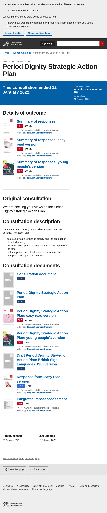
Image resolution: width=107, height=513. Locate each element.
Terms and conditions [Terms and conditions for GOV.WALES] (88, 486)
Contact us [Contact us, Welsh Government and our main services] (8, 486)
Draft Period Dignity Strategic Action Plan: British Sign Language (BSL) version (8, 361)
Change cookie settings (39, 33)
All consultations (22, 53)
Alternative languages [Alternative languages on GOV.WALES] (42, 489)
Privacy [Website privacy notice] (71, 486)
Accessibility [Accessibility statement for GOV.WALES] (23, 486)
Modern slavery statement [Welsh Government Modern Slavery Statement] (15, 489)
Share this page (16, 469)
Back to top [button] (40, 469)
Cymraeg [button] (47, 43)
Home (6, 53)
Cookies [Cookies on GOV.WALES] (60, 486)
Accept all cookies (13, 33)
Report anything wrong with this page (21, 458)
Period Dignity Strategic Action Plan (8, 298)
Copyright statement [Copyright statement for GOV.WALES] (43, 486)
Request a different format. (39, 133)
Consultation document (8, 280)
